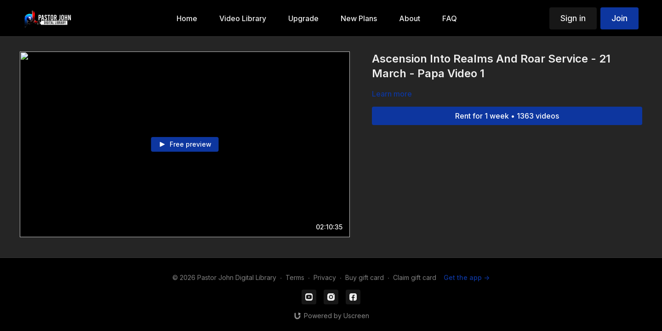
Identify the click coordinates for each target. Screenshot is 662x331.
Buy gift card (364, 277)
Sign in (573, 18)
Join (619, 18)
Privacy (325, 277)
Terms (294, 277)
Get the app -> (467, 277)
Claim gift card (414, 277)
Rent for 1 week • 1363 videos (507, 115)
